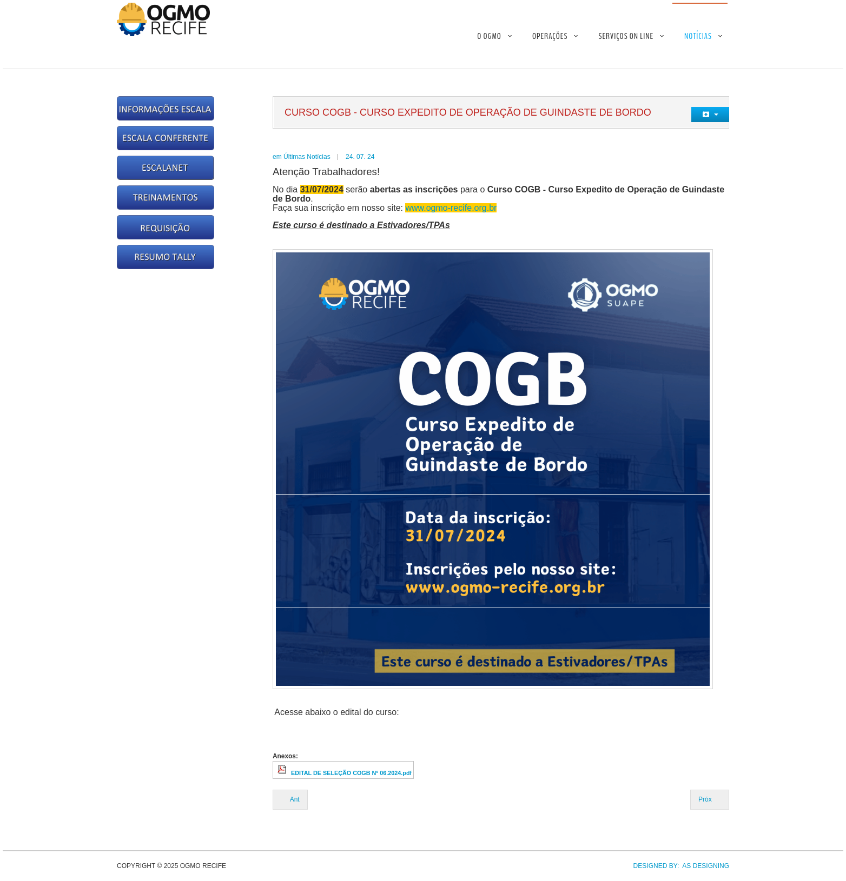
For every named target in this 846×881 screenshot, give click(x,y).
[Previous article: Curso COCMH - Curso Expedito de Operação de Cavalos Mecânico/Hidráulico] (290, 800)
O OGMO (489, 36)
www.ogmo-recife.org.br (451, 207)
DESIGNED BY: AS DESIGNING (677, 866)
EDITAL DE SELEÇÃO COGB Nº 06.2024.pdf (351, 773)
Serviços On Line (625, 36)
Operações (550, 36)
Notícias (698, 36)
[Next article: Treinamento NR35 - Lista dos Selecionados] (709, 800)
